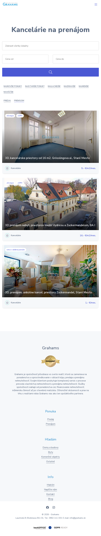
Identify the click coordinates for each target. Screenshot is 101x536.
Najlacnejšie (54, 86)
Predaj (7, 100)
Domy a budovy (50, 447)
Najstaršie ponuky (34, 86)
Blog (50, 499)
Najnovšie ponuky (13, 86)
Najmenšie (84, 86)
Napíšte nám (50, 489)
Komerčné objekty (50, 456)
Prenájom (19, 100)
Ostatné (50, 461)
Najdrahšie (69, 86)
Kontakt (50, 494)
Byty (50, 452)
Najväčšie (8, 92)
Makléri (50, 484)
